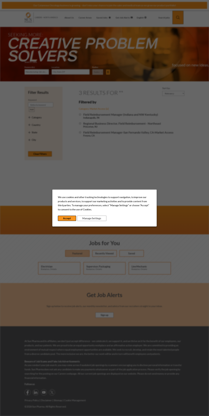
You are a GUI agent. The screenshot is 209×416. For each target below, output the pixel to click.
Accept (67, 218)
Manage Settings (91, 218)
